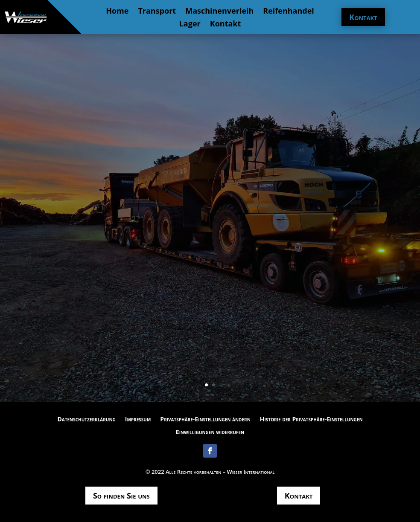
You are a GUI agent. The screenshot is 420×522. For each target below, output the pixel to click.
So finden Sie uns (121, 495)
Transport (157, 12)
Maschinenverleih (219, 12)
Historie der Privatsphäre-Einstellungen (311, 419)
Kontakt (225, 24)
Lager (190, 24)
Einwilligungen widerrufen (210, 432)
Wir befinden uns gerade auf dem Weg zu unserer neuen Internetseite (210, 188)
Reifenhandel (288, 12)
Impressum (138, 419)
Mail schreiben (210, 240)
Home (117, 12)
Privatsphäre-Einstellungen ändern (205, 419)
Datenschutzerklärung (86, 419)
